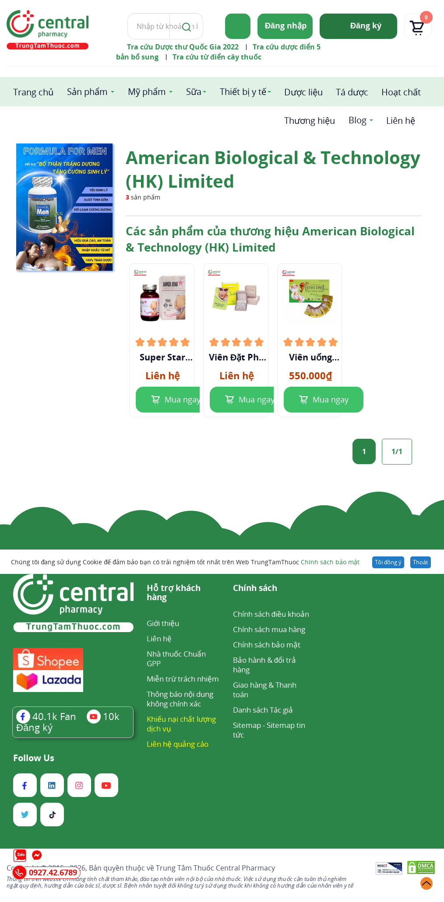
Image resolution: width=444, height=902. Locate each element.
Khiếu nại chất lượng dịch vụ (181, 724)
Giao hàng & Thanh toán (264, 689)
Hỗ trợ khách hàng (174, 593)
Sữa (193, 92)
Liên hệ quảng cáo (177, 744)
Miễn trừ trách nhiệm (183, 679)
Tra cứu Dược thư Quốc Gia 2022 (183, 47)
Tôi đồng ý (388, 562)
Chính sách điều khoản (271, 614)
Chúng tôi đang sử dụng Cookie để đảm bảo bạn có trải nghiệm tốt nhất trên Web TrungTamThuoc (185, 561)
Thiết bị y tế (243, 92)
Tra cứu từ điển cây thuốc (217, 57)
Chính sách (255, 589)
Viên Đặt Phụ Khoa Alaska (236, 357)
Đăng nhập (286, 25)
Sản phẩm (87, 92)
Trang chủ (33, 92)
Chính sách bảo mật (330, 562)
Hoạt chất (401, 92)
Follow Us (33, 758)
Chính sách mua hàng (269, 629)
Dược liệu (303, 92)
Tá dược (352, 92)
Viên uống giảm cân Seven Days (310, 357)
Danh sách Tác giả (263, 710)
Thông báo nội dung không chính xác (180, 699)
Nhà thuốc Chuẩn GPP (176, 658)
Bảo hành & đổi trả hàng (264, 665)
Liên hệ (400, 120)
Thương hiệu (309, 120)
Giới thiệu (163, 623)
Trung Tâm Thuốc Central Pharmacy (215, 868)
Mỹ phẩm (147, 92)
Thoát (420, 562)
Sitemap (247, 725)
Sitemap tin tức (269, 730)
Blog (357, 120)
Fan (46, 716)
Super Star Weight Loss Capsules (162, 357)
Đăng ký (365, 25)
